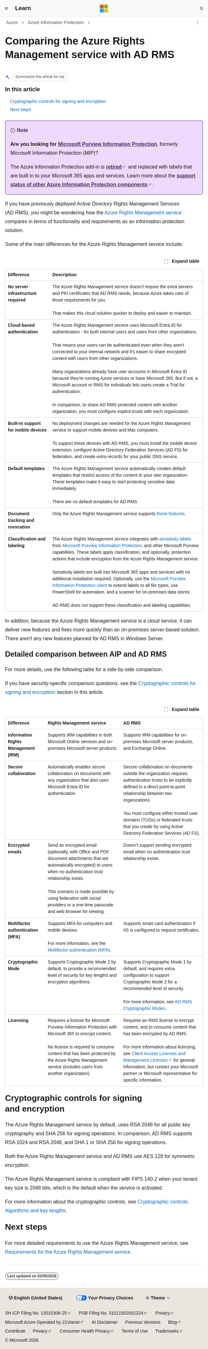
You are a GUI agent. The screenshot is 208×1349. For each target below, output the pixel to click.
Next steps (20, 109)
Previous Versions (142, 1322)
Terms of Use (134, 1331)
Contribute (15, 1331)
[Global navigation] (6, 8)
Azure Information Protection (56, 22)
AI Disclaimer (105, 1322)
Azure (12, 22)
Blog (172, 1322)
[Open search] (201, 8)
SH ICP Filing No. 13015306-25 (36, 1313)
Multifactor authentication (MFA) (79, 949)
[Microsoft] (104, 8)
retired (114, 167)
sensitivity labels (175, 538)
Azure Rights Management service (143, 212)
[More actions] (197, 23)
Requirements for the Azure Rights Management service (67, 1252)
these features (171, 513)
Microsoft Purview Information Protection (107, 144)
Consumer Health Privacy (85, 1331)
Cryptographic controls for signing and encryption (58, 101)
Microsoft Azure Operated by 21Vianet (42, 1322)
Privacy (162, 1313)
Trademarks (167, 1331)
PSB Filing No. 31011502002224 (111, 1313)
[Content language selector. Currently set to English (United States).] (35, 1298)
